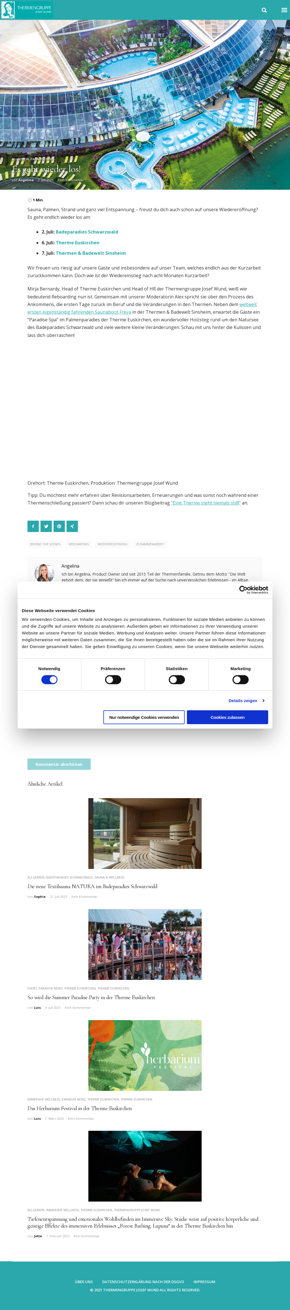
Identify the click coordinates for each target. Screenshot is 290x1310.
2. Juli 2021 (46, 180)
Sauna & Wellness (109, 877)
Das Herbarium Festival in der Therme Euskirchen (79, 1108)
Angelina (26, 180)
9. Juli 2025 (53, 1007)
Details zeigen (243, 700)
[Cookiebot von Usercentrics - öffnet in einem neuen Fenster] (243, 589)
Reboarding (79, 544)
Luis (37, 1007)
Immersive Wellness (43, 1099)
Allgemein (20, 159)
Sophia (40, 896)
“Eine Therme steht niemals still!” (206, 503)
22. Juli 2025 (58, 896)
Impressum (204, 1281)
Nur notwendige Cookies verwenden (144, 717)
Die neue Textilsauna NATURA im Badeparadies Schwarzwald (92, 886)
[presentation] (70, 747)
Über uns (84, 1281)
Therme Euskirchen (77, 243)
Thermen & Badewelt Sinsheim (91, 253)
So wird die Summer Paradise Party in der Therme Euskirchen (91, 997)
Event (32, 988)
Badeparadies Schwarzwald (87, 232)
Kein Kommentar (71, 180)
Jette (38, 1236)
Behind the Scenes (45, 544)
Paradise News (42, 159)
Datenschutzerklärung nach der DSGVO (143, 1281)
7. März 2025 (54, 1118)
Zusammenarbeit (150, 544)
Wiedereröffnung (112, 544)
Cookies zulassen (228, 717)
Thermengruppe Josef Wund (137, 1209)
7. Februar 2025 (57, 1236)
